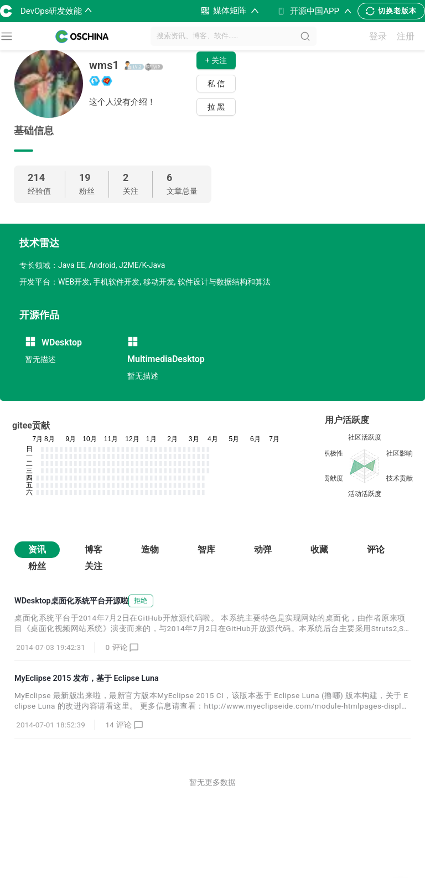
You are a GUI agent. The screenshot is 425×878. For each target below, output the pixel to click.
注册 (405, 36)
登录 (378, 36)
